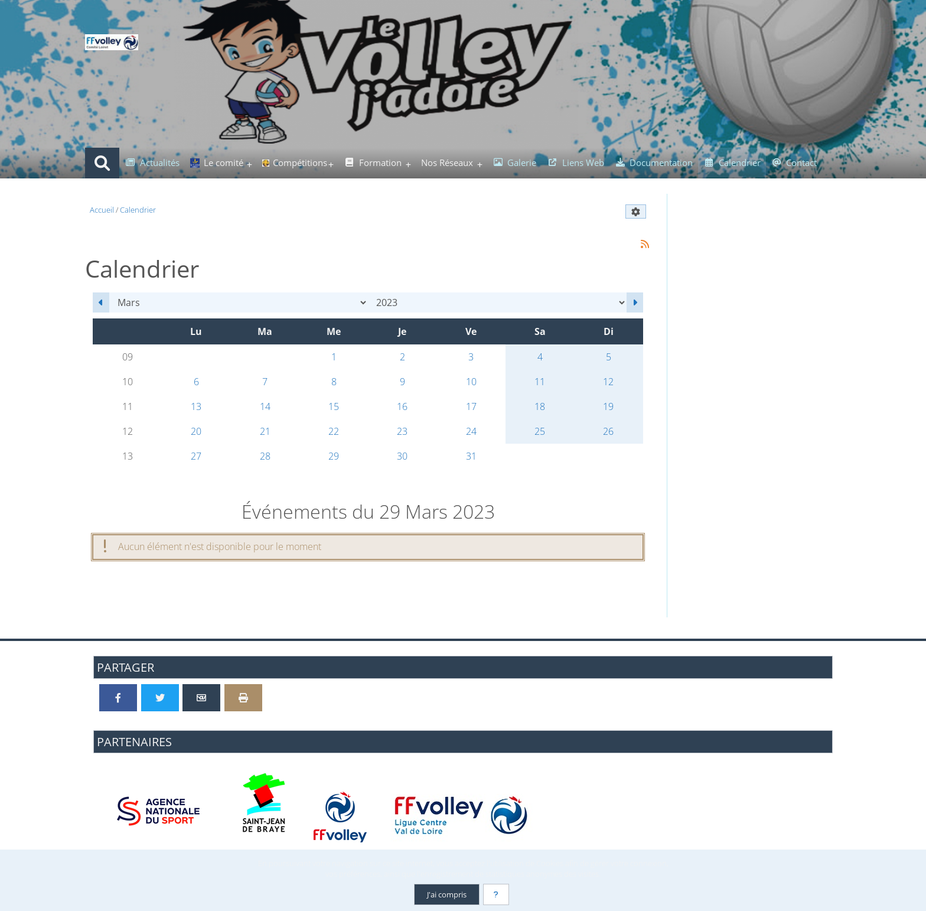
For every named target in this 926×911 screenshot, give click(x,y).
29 (333, 456)
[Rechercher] (102, 163)
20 (196, 431)
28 (265, 456)
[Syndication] (644, 244)
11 (539, 381)
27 (196, 456)
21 (265, 431)
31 (471, 456)
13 (196, 406)
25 (539, 431)
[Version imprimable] (243, 697)
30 (402, 456)
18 (539, 406)
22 (333, 431)
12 (608, 381)
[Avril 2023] (635, 302)
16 (402, 406)
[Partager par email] (201, 697)
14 (265, 406)
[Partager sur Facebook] (118, 697)
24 (471, 431)
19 (608, 406)
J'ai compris (447, 894)
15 (333, 406)
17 (471, 406)
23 (402, 431)
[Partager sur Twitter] (160, 697)
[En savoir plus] (496, 894)
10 (471, 381)
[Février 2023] (101, 302)
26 (608, 431)
